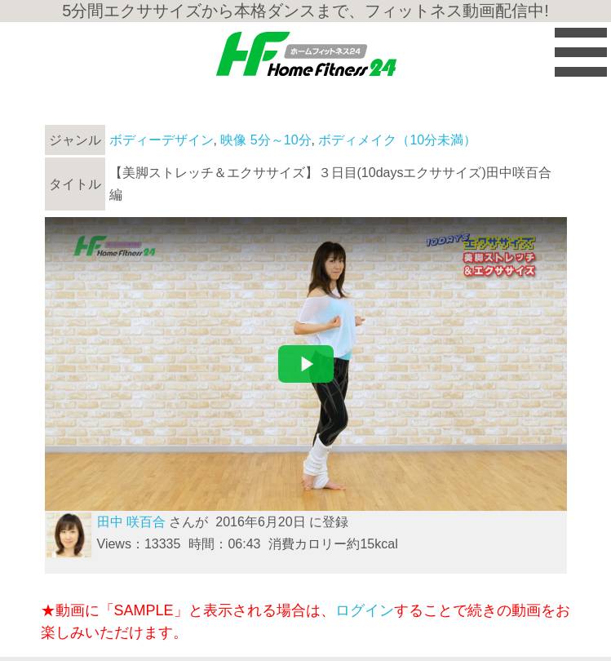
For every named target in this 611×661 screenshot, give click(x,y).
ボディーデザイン (161, 140)
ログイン (364, 610)
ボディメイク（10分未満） (397, 140)
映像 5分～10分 (265, 140)
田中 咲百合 (131, 522)
